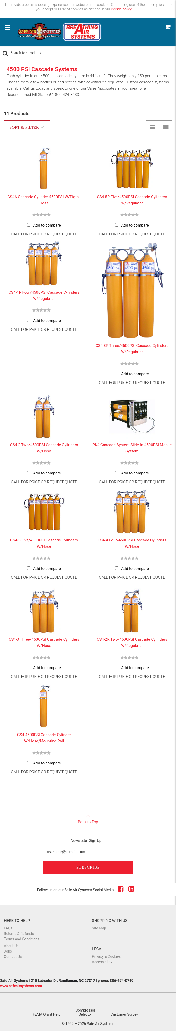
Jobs (8, 951)
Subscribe (88, 867)
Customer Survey (124, 1014)
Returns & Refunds (19, 933)
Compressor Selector (85, 1012)
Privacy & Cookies (106, 956)
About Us (11, 946)
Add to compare (47, 225)
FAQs (8, 928)
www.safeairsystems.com (21, 986)
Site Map (99, 928)
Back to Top (88, 817)
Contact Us (13, 957)
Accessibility (102, 962)
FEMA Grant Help (46, 1014)
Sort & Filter (27, 127)
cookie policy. (122, 9)
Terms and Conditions (21, 939)
